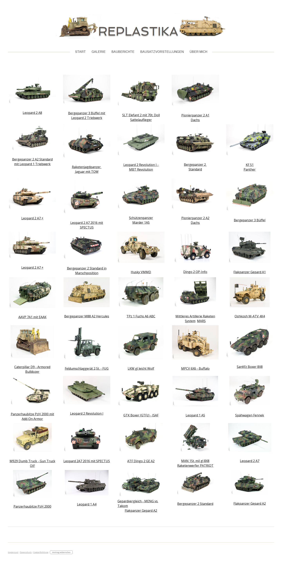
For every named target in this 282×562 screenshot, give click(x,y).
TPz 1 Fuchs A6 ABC (141, 316)
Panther (250, 169)
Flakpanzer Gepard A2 (141, 510)
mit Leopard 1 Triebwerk (32, 164)
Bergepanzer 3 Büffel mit (86, 113)
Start (80, 51)
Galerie (99, 51)
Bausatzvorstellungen (162, 51)
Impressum (13, 552)
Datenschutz (26, 552)
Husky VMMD (141, 272)
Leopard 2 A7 (249, 461)
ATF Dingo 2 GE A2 (141, 461)
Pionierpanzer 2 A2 (195, 218)
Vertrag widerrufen (61, 552)
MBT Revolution (141, 169)
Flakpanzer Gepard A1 (249, 272)
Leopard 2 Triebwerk (86, 118)
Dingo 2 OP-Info (195, 272)
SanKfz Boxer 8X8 (250, 367)
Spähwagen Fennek (249, 415)
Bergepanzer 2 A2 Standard (32, 159)
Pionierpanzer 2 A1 (195, 115)
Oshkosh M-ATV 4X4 (250, 316)
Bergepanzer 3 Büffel (249, 220)
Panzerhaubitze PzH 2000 (32, 506)
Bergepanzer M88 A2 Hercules (86, 316)
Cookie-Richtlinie (40, 552)
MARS (201, 321)
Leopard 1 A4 (86, 504)
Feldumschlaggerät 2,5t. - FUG (86, 368)
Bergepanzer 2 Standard (195, 504)
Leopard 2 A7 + (32, 218)
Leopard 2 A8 (32, 113)
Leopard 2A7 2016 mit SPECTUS (86, 461)
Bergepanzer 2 (195, 164)
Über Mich (198, 51)
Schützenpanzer (141, 218)
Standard (195, 169)
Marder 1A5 (141, 222)
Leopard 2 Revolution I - (141, 165)
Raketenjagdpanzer (86, 167)
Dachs (195, 120)
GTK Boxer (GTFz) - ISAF (140, 415)
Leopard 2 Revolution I (86, 413)
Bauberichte (122, 51)
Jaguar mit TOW (87, 171)
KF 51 (250, 165)
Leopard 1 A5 (195, 415)
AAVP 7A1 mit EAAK (32, 317)
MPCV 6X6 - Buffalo (195, 368)
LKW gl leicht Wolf (141, 368)
